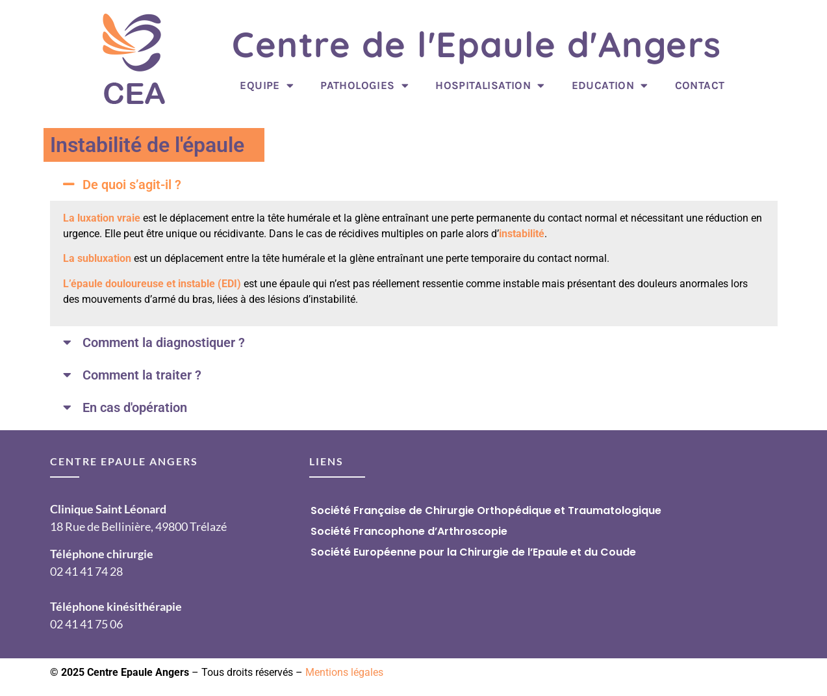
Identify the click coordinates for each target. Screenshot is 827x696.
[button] (414, 184)
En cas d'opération (135, 407)
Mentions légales (344, 672)
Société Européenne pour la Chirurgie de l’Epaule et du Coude (473, 552)
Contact (700, 85)
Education (610, 85)
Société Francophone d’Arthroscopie (409, 531)
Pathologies (364, 85)
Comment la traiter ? (142, 375)
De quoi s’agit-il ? (132, 184)
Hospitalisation (489, 85)
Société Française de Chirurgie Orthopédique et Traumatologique (486, 510)
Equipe (267, 85)
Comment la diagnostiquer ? (164, 342)
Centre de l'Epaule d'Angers (477, 44)
